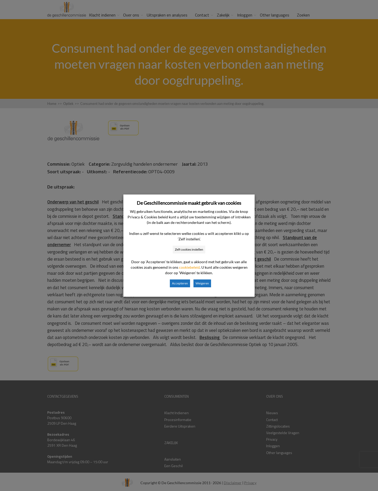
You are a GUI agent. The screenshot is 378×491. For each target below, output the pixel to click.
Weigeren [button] (202, 283)
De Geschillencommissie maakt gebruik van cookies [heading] (189, 203)
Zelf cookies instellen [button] (189, 249)
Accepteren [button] (180, 283)
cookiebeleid (189, 267)
